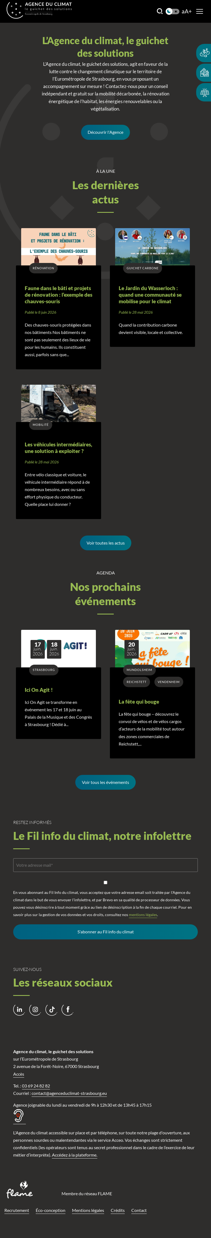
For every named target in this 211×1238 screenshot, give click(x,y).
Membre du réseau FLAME (87, 1193)
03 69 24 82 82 (36, 1085)
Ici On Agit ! (39, 690)
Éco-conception (50, 1210)
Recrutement (16, 1210)
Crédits (118, 1210)
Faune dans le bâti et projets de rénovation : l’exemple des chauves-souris (58, 295)
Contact (139, 1210)
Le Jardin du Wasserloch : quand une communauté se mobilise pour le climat (150, 295)
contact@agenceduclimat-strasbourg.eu (69, 1093)
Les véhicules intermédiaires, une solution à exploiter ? (58, 447)
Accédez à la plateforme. (74, 1154)
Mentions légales (88, 1210)
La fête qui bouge (139, 702)
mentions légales (143, 914)
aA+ (187, 11)
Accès (18, 1073)
